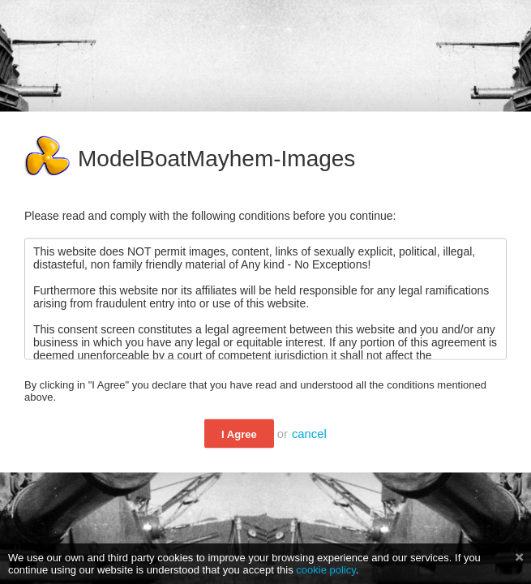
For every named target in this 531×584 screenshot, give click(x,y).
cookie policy (326, 570)
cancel (309, 433)
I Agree (239, 434)
